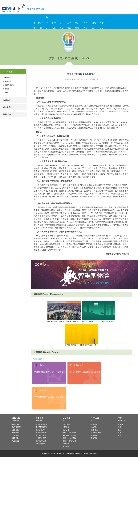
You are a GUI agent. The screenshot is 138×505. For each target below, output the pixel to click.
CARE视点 (85, 23)
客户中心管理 (41, 435)
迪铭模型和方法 (8, 85)
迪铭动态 (94, 430)
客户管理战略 (41, 430)
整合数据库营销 (41, 424)
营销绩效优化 (41, 444)
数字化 (47, 18)
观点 (119, 430)
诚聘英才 (94, 435)
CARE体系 (7, 78)
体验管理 (15, 433)
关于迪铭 (102, 23)
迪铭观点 (6, 89)
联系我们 (94, 438)
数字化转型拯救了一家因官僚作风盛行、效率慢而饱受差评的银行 (89, 344)
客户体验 (54, 23)
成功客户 (94, 427)
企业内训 (66, 444)
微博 (119, 435)
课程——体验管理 (69, 441)
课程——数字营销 (69, 433)
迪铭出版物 (7, 81)
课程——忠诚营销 (69, 438)
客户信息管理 (41, 441)
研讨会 (120, 427)
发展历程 (94, 424)
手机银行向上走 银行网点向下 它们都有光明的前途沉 (67, 320)
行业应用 (15, 441)
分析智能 (15, 430)
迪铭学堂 (94, 23)
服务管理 (77, 23)
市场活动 (66, 427)
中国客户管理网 (122, 254)
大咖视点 (6, 92)
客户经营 (61, 23)
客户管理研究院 (97, 433)
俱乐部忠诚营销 (41, 427)
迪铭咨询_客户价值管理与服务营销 (34, 8)
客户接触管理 (41, 433)
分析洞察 (69, 23)
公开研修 (66, 430)
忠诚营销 (15, 435)
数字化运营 (16, 427)
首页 (34, 23)
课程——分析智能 (69, 435)
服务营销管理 (41, 438)
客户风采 (66, 446)
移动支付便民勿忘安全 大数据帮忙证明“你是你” (99, 320)
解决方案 (40, 23)
